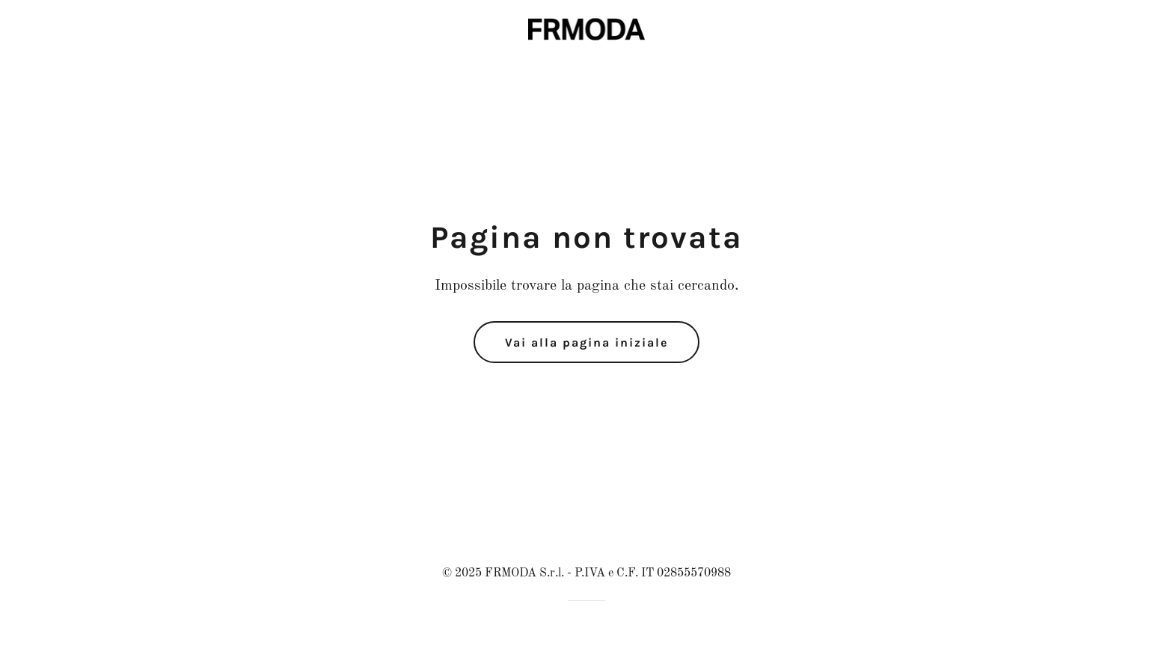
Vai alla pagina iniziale (586, 342)
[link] (587, 28)
